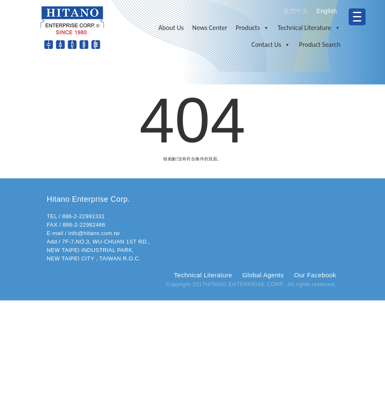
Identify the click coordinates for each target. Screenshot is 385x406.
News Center (209, 28)
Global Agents (263, 275)
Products (252, 27)
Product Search (319, 45)
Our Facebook (315, 275)
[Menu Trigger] (357, 16)
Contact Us (270, 44)
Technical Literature (309, 27)
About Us (171, 28)
